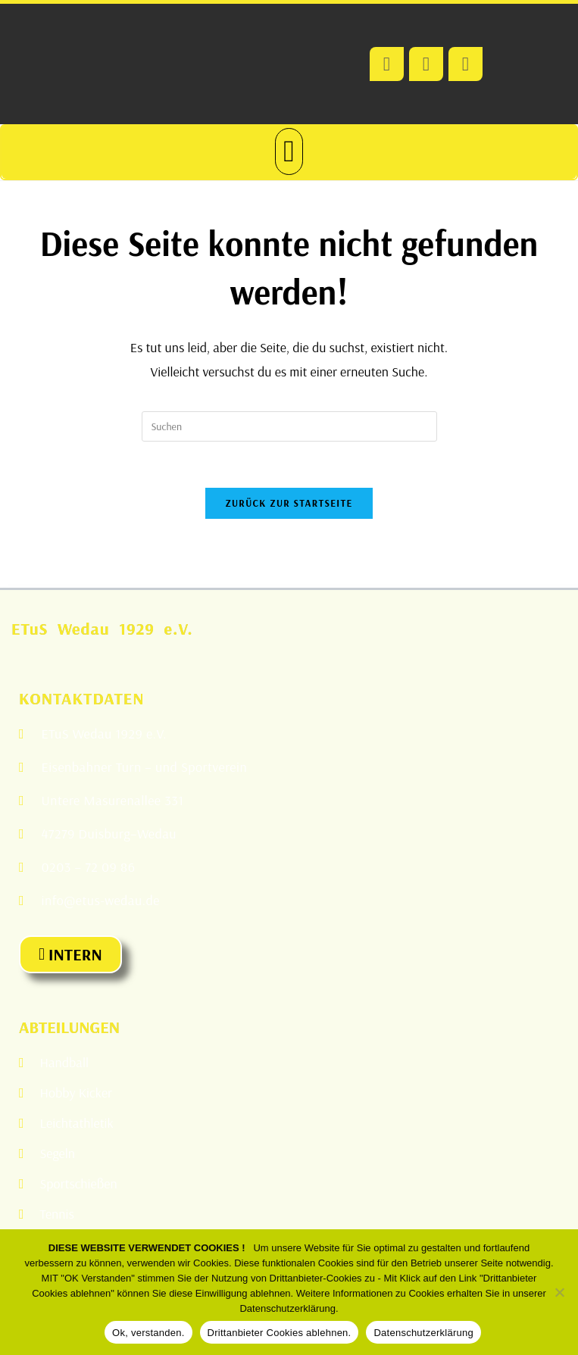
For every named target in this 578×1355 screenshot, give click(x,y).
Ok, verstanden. (148, 1332)
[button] (289, 151)
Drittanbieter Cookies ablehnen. (279, 1332)
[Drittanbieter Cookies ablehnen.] (559, 1292)
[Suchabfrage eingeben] (289, 426)
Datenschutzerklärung (423, 1332)
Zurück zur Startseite (288, 503)
